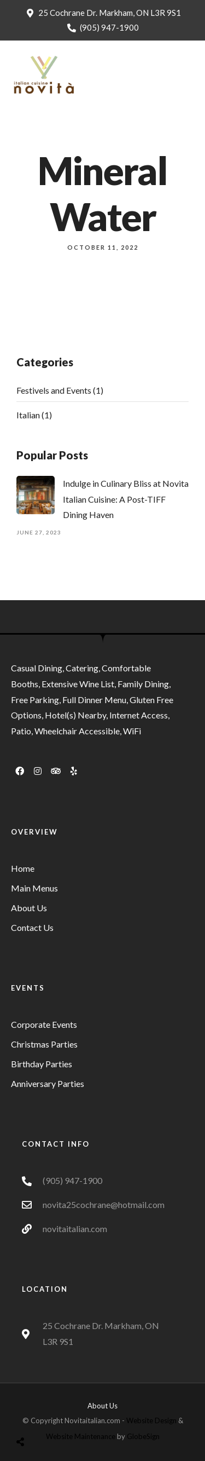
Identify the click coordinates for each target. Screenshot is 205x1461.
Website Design (151, 1420)
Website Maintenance (80, 1436)
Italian (28, 415)
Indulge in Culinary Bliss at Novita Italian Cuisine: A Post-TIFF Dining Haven (126, 499)
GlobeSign (143, 1436)
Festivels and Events (53, 390)
